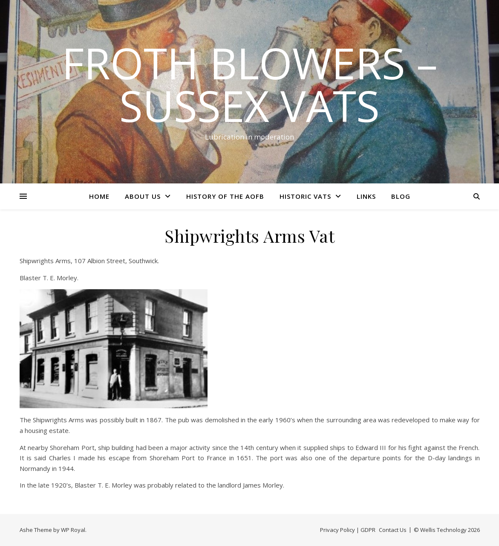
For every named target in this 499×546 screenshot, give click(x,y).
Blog (400, 196)
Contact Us (393, 530)
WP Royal (73, 530)
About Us (143, 196)
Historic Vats (305, 196)
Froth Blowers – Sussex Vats (250, 84)
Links (366, 196)
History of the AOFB (225, 196)
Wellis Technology (443, 530)
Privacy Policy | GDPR (347, 530)
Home (99, 196)
